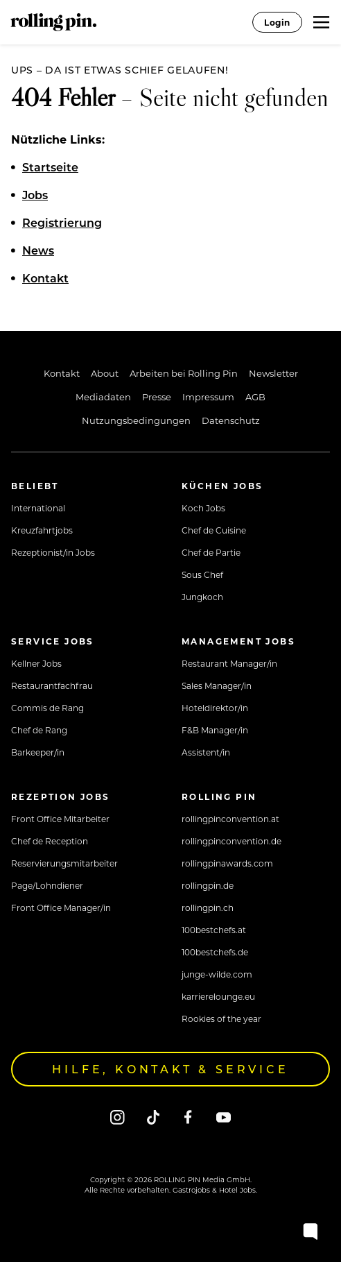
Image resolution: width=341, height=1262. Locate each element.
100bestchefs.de (215, 951)
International (38, 507)
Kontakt (62, 373)
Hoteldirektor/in (215, 707)
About (105, 373)
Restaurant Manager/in (229, 663)
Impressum (208, 396)
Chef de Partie (211, 552)
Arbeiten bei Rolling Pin (184, 373)
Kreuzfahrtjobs (42, 530)
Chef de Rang (39, 729)
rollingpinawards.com (227, 863)
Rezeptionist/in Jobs (53, 552)
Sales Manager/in (217, 685)
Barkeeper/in (37, 752)
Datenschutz (231, 420)
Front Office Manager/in (61, 907)
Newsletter (273, 373)
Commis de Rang (47, 707)
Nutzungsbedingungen (136, 420)
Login (277, 22)
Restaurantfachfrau (52, 685)
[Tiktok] (153, 1117)
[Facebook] (188, 1117)
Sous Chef (202, 574)
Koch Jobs (203, 507)
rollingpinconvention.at (230, 818)
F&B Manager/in (215, 729)
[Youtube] (223, 1117)
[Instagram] (117, 1117)
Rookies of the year (221, 1018)
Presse (156, 396)
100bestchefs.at (214, 929)
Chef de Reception (49, 840)
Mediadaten (103, 396)
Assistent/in (206, 752)
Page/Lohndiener (47, 885)
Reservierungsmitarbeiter (64, 863)
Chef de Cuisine (214, 530)
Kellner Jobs (36, 663)
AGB (255, 396)
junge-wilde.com (217, 974)
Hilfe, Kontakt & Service (170, 1068)
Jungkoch (202, 596)
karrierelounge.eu (218, 996)
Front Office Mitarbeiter (60, 818)
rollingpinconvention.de (231, 840)
